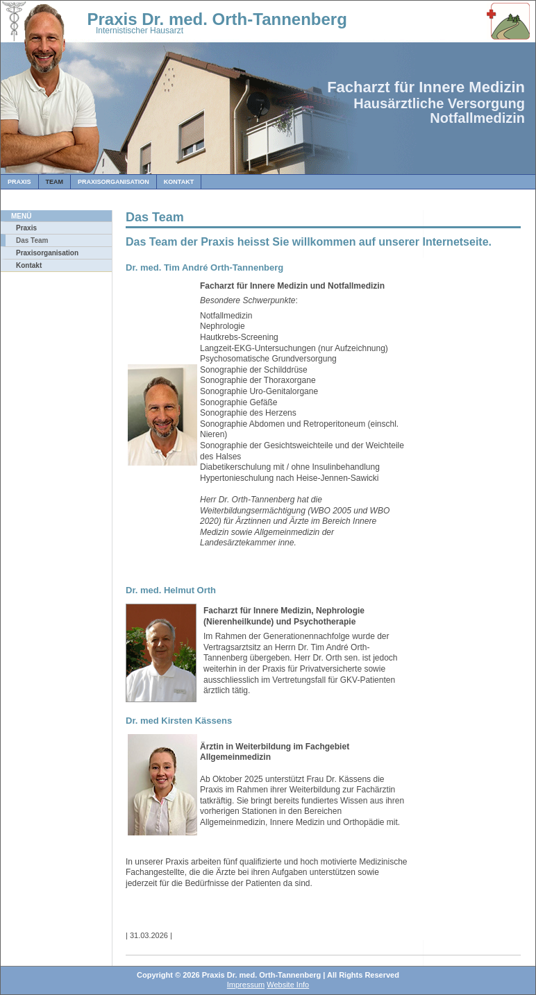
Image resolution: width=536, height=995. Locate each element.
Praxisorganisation (113, 181)
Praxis (19, 181)
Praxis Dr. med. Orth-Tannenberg (191, 19)
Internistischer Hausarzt (139, 30)
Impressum (246, 984)
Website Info (288, 984)
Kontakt (179, 181)
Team (55, 181)
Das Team (32, 240)
